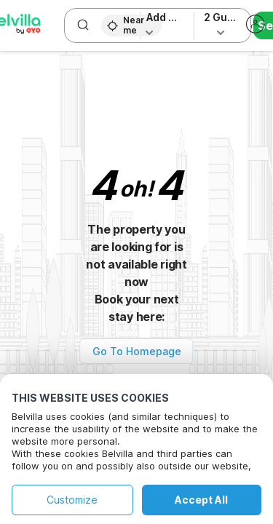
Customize (72, 499)
